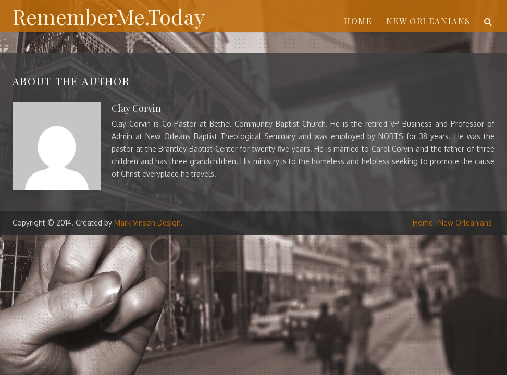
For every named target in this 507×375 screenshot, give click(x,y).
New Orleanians (428, 21)
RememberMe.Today (109, 16)
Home (358, 21)
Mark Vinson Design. (148, 222)
